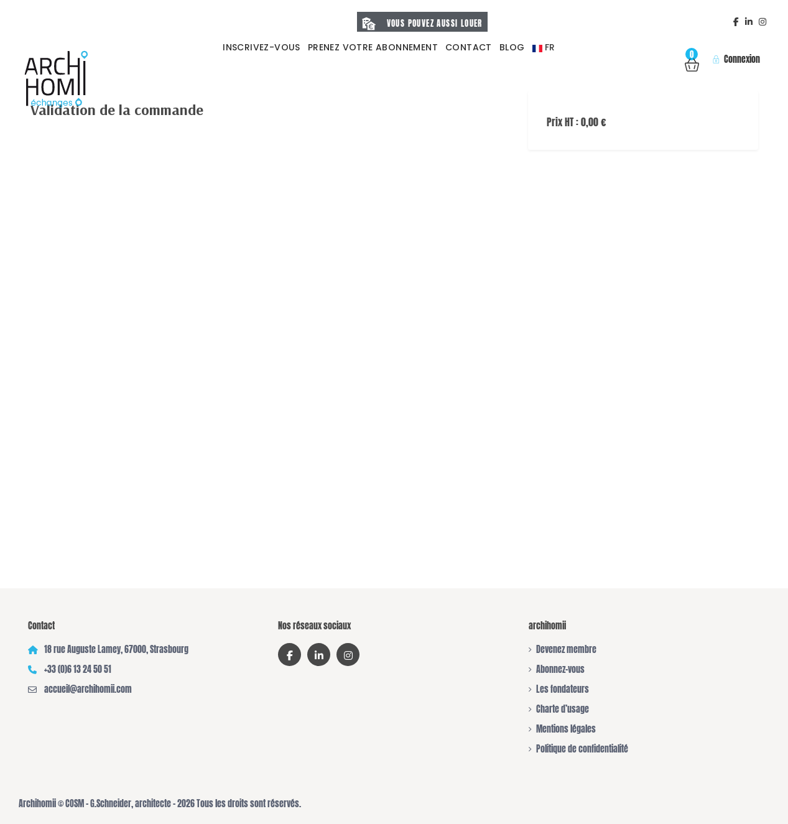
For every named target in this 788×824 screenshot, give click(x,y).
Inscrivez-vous (261, 47)
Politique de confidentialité (582, 749)
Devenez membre (566, 649)
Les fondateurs (562, 689)
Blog (512, 47)
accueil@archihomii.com (88, 689)
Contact (468, 47)
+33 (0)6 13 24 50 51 (77, 669)
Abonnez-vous (560, 669)
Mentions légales (566, 729)
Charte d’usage (562, 709)
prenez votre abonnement (373, 47)
